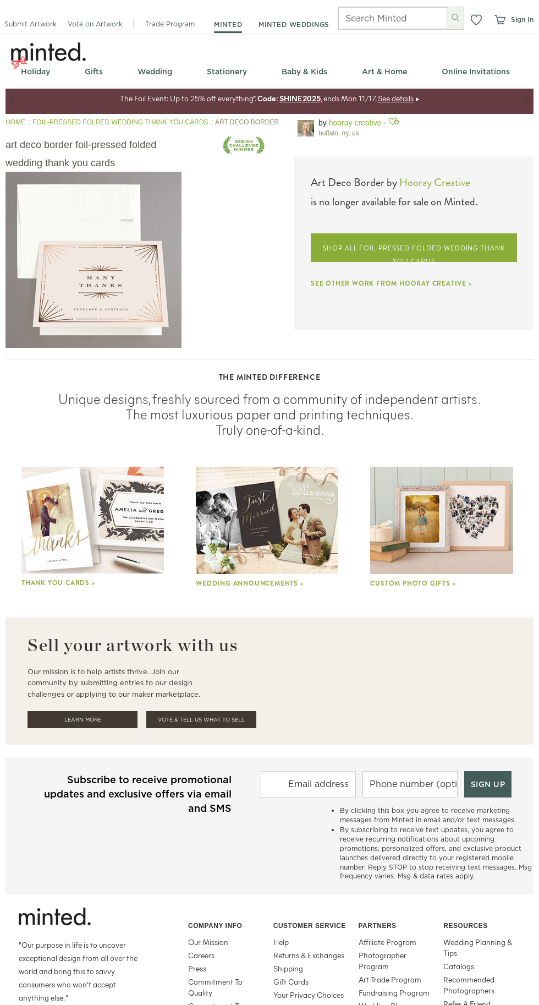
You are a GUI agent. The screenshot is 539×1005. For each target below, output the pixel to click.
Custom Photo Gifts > (412, 583)
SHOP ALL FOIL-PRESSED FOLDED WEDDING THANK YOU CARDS (414, 252)
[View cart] (499, 19)
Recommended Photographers (468, 985)
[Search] (377, 18)
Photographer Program (382, 960)
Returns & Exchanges (308, 955)
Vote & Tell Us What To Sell (201, 720)
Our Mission (208, 942)
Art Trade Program (390, 979)
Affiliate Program (387, 942)
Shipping (288, 968)
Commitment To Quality (215, 987)
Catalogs (458, 966)
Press (197, 968)
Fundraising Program (394, 992)
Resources (465, 926)
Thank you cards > (58, 583)
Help (281, 942)
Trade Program (170, 24)
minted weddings (293, 24)
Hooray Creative (355, 122)
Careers (201, 955)
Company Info (215, 926)
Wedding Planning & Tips (477, 947)
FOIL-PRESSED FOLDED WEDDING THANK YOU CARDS (120, 122)
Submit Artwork (30, 24)
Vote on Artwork (95, 24)
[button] (476, 19)
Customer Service (309, 926)
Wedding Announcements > (249, 583)
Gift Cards (291, 981)
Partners (378, 926)
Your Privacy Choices (308, 995)
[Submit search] (455, 17)
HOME (15, 122)
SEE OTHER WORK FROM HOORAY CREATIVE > (391, 283)
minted (228, 24)
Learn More (82, 720)
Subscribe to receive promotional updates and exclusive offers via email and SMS (138, 794)
